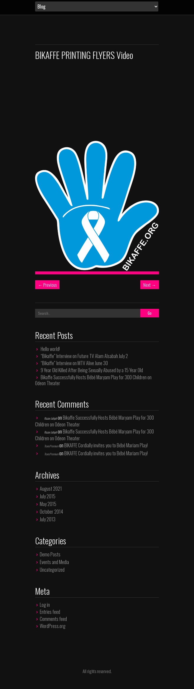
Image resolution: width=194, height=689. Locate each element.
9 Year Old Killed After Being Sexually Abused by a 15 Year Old (92, 370)
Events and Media (54, 562)
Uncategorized (52, 569)
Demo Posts (50, 554)
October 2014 (51, 511)
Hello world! (50, 348)
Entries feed (50, 611)
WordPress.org (52, 625)
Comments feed (53, 618)
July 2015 (47, 496)
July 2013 (47, 519)
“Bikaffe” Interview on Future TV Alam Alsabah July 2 (84, 356)
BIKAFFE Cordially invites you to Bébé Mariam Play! (106, 445)
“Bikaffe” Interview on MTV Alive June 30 (74, 363)
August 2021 (51, 488)
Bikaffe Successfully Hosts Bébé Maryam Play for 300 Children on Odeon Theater (93, 380)
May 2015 (48, 503)
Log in (45, 604)
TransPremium (51, 446)
